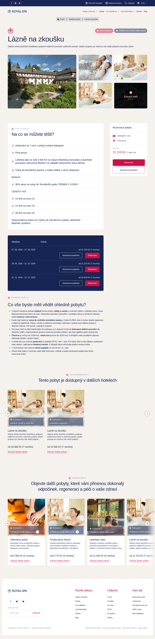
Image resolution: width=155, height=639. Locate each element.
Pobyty (101, 11)
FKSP (109, 609)
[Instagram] (15, 3)
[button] (142, 3)
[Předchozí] (7, 413)
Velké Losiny (137, 609)
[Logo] (26, 590)
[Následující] (147, 413)
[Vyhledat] (129, 3)
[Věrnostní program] (93, 3)
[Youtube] (19, 3)
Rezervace (92, 255)
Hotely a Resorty (90, 11)
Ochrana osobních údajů (111, 628)
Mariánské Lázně (138, 597)
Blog (145, 11)
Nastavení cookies (129, 628)
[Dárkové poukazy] (113, 3)
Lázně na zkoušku (89, 19)
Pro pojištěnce (112, 11)
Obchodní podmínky (92, 628)
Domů (60, 19)
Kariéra (109, 618)
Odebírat (37, 613)
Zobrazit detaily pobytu (18, 452)
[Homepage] (17, 11)
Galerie (139, 11)
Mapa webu (143, 628)
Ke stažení (111, 613)
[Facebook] (11, 3)
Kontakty (110, 601)
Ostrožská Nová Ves (139, 605)
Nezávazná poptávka (70, 255)
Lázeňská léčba (128, 11)
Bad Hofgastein (138, 613)
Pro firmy (110, 605)
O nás (109, 597)
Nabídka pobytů (72, 19)
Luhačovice (136, 601)
